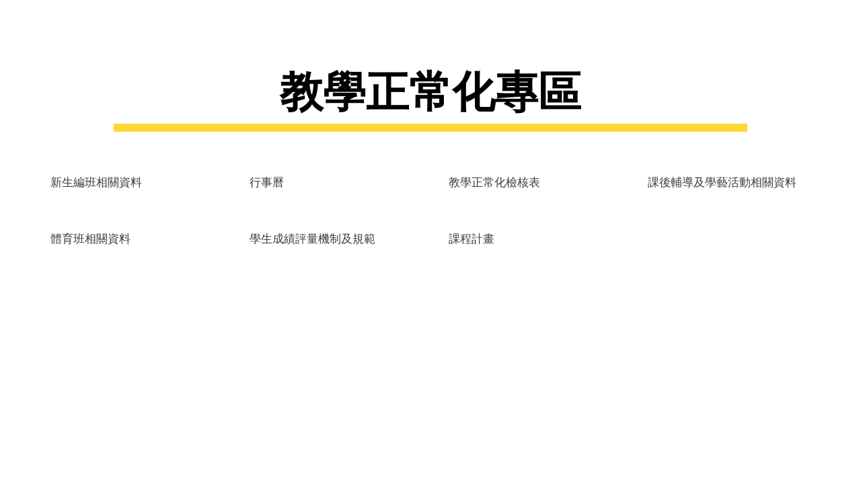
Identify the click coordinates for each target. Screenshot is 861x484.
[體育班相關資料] (90, 237)
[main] (430, 96)
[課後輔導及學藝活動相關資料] (722, 181)
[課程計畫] (471, 237)
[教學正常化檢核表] (494, 181)
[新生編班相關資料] (96, 181)
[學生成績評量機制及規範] (312, 237)
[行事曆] (266, 181)
